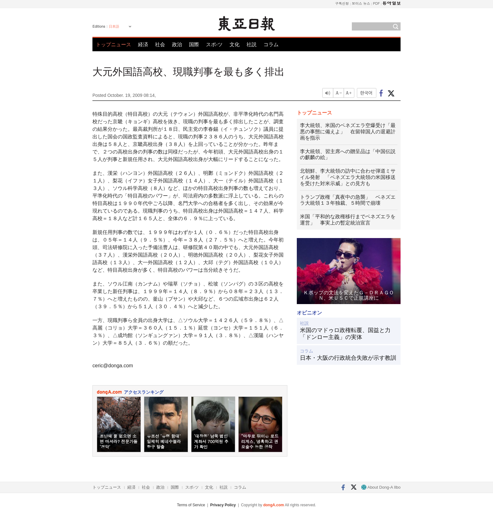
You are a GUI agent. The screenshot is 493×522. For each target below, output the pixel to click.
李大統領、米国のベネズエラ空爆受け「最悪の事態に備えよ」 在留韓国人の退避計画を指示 (348, 132)
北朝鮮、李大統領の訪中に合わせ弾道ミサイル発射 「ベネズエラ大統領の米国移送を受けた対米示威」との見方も (348, 177)
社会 (160, 44)
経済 (143, 44)
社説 (251, 44)
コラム (271, 44)
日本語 (114, 26)
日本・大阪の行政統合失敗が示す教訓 (348, 358)
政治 (177, 44)
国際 (194, 44)
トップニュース (113, 44)
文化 (235, 44)
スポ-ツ (214, 44)
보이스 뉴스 (361, 3)
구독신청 (342, 3)
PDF (376, 3)
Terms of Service (191, 505)
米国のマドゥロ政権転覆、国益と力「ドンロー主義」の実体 (345, 333)
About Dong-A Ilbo (381, 487)
